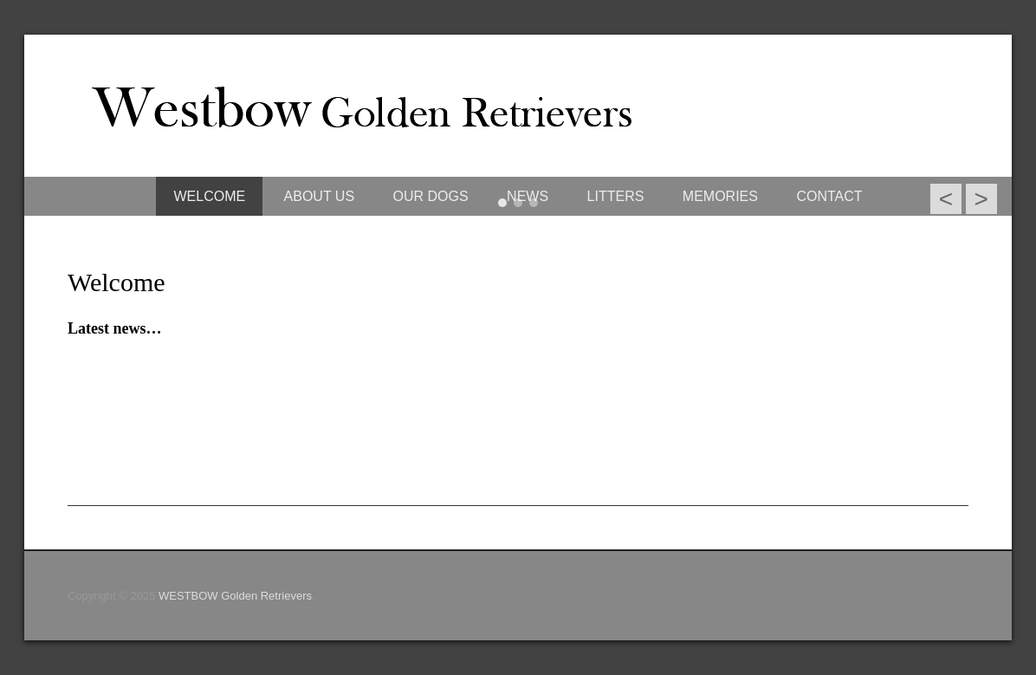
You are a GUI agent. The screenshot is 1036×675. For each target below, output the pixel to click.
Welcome (116, 282)
